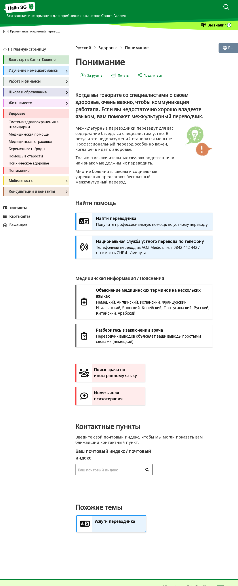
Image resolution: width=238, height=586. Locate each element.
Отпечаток (16, 581)
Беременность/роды (27, 148)
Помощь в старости (26, 156)
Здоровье (108, 47)
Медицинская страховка (30, 141)
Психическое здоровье (29, 163)
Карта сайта (49, 581)
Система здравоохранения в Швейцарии (34, 124)
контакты (13, 565)
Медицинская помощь (29, 134)
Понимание (19, 170)
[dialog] (226, 8)
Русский (83, 47)
